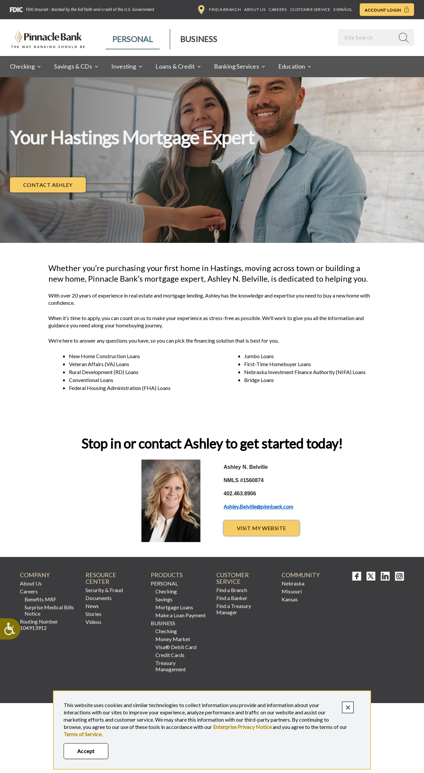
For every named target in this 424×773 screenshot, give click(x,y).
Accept (86, 751)
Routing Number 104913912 (39, 624)
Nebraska (293, 583)
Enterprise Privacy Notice (242, 727)
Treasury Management (170, 666)
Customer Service (310, 9)
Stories (93, 614)
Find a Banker (231, 598)
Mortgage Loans (174, 607)
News (92, 606)
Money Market (172, 639)
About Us (254, 9)
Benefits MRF (40, 599)
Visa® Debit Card (175, 647)
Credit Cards (170, 655)
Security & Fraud (104, 590)
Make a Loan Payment (180, 615)
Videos (93, 622)
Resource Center (100, 578)
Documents (98, 598)
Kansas (290, 599)
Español (343, 9)
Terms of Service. (83, 734)
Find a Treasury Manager (233, 609)
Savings (164, 599)
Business (198, 39)
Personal (132, 39)
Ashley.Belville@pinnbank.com (258, 506)
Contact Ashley (54, 187)
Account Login (387, 10)
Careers (278, 9)
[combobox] (367, 37)
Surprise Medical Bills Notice (49, 610)
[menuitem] (133, 39)
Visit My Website (261, 528)
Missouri (292, 591)
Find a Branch (219, 10)
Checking (166, 591)
